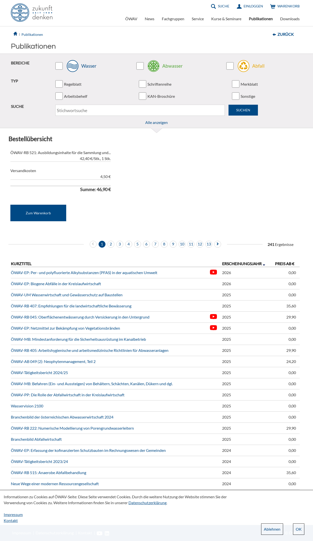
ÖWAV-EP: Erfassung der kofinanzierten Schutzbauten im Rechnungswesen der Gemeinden (88, 450)
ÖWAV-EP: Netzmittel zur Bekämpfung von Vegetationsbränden (65, 328)
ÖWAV (131, 18)
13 (209, 243)
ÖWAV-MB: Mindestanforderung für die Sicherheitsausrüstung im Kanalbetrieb (78, 339)
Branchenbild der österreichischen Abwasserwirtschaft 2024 (62, 417)
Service (198, 18)
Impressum (13, 514)
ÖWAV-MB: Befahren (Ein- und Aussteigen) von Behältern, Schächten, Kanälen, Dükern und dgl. (92, 383)
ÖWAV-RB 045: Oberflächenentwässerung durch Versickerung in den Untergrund (80, 317)
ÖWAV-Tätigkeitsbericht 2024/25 (39, 372)
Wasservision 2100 (27, 405)
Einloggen (253, 6)
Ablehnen (272, 529)
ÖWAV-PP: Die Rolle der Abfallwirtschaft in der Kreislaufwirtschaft (68, 394)
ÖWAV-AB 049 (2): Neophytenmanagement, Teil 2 (53, 361)
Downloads (290, 18)
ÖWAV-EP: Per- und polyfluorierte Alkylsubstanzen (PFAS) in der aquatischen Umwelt (84, 272)
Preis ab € (284, 263)
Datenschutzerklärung (147, 502)
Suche (223, 6)
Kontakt (11, 520)
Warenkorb (288, 6)
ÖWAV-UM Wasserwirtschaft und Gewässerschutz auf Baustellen (67, 294)
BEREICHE (20, 62)
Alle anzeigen (156, 122)
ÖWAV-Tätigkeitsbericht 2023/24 (39, 461)
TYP (14, 81)
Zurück (285, 34)
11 (191, 243)
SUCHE (17, 106)
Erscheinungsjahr (242, 263)
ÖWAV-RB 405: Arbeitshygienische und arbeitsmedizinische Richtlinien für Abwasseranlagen (89, 350)
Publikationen (261, 18)
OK (299, 529)
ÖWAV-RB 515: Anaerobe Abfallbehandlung (48, 472)
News (149, 18)
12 (200, 243)
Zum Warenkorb (38, 213)
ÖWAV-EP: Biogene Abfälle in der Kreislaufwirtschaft (56, 283)
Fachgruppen (173, 18)
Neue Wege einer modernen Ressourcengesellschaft (55, 483)
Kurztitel (21, 263)
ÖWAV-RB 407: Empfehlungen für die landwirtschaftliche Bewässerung (71, 305)
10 (182, 243)
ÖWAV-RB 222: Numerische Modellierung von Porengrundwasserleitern (72, 428)
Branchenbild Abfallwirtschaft (36, 439)
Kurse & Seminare (226, 18)
